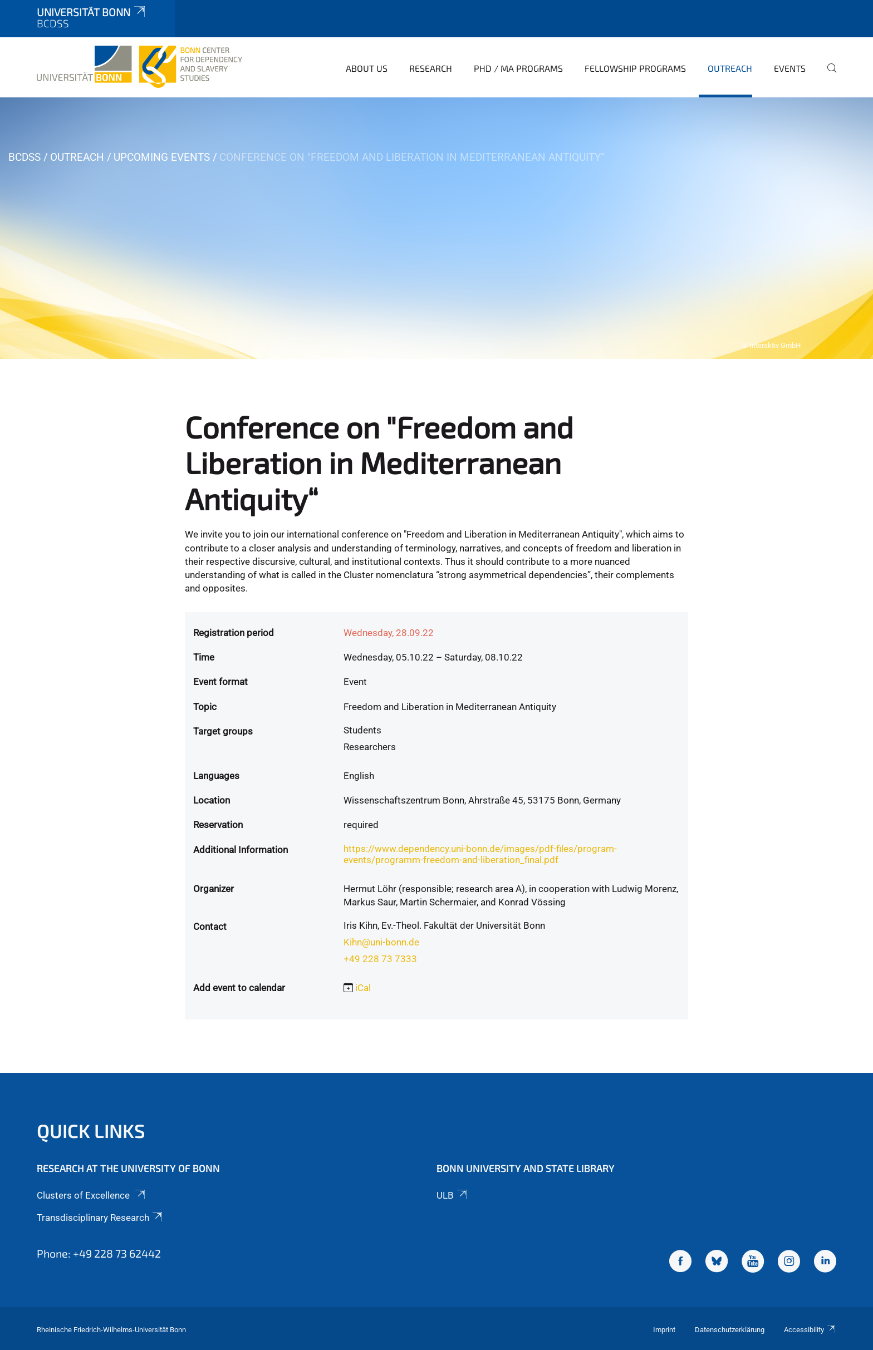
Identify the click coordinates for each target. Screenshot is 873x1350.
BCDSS (24, 157)
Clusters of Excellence (92, 1195)
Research (430, 68)
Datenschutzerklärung (729, 1330)
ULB (452, 1195)
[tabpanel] (436, 228)
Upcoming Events (162, 157)
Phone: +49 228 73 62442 (99, 1253)
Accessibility (810, 1330)
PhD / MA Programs (518, 68)
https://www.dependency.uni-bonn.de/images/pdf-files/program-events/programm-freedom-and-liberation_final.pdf (480, 854)
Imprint (664, 1330)
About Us (367, 68)
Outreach (730, 68)
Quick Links (91, 1130)
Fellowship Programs (635, 68)
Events (790, 68)
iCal (363, 987)
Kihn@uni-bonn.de (381, 942)
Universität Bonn (92, 12)
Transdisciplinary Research (100, 1217)
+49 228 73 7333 (380, 958)
